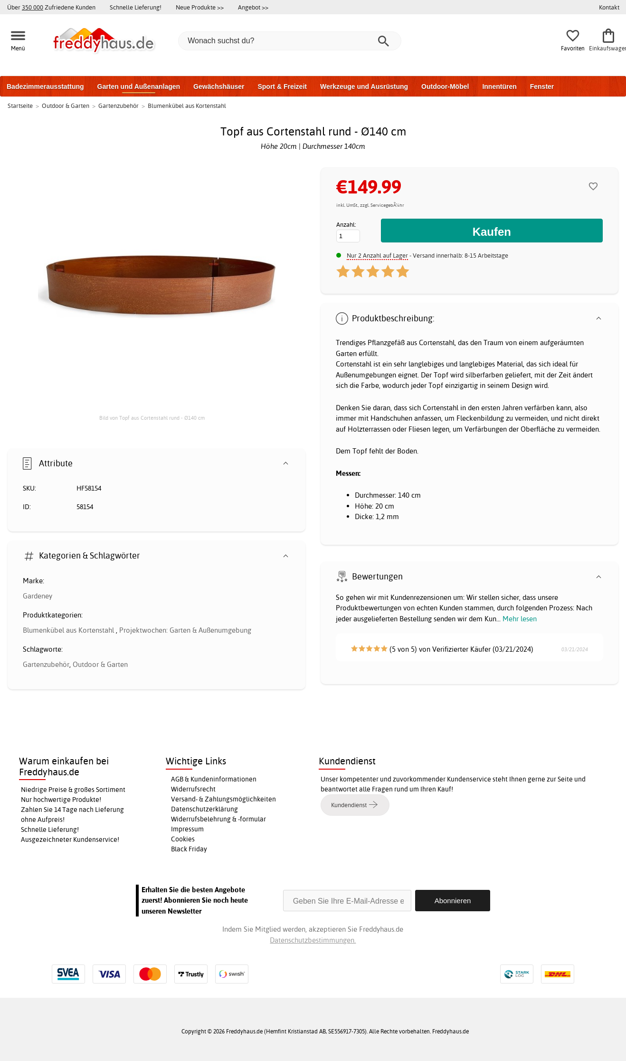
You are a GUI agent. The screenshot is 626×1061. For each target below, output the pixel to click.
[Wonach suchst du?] (289, 40)
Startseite (20, 105)
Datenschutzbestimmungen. (313, 940)
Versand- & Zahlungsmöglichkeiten (223, 799)
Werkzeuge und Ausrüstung (364, 86)
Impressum (187, 829)
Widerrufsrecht (193, 789)
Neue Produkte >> (200, 7)
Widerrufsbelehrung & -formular (218, 819)
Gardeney (37, 595)
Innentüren (499, 86)
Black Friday (189, 849)
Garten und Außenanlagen (138, 86)
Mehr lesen (520, 618)
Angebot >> (253, 7)
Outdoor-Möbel (445, 86)
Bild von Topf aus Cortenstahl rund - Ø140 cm (152, 418)
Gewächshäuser (218, 86)
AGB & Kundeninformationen (213, 779)
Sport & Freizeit (281, 86)
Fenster (542, 86)
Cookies (183, 839)
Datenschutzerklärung (204, 809)
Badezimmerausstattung (45, 86)
